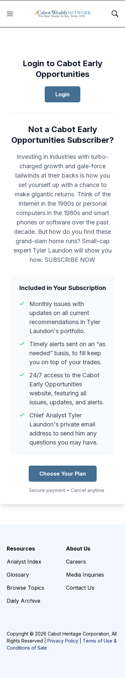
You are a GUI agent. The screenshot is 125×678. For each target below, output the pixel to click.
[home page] (62, 13)
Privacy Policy (62, 641)
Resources (21, 548)
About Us (78, 548)
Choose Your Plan (62, 473)
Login (62, 94)
